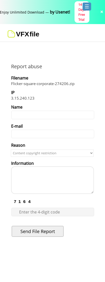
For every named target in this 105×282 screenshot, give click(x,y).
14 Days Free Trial (82, 12)
